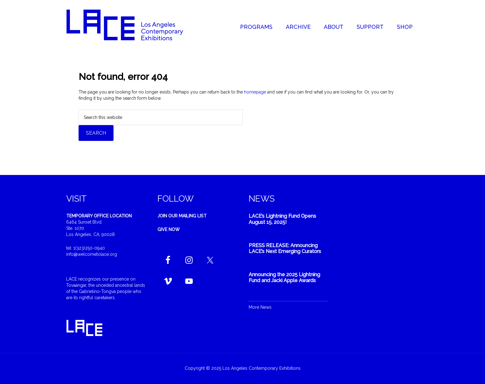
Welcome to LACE (131, 24)
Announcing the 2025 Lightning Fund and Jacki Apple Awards (284, 277)
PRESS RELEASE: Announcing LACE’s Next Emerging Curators (285, 248)
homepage (255, 91)
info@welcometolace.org (91, 254)
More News (260, 307)
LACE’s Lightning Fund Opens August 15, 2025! (282, 219)
